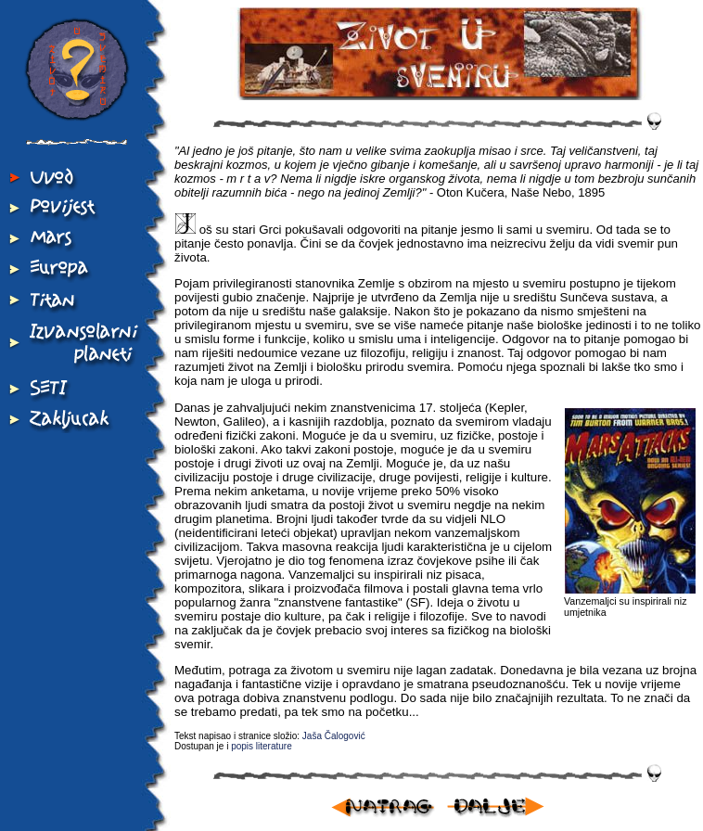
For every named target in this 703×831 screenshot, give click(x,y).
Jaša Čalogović (333, 736)
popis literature (261, 746)
